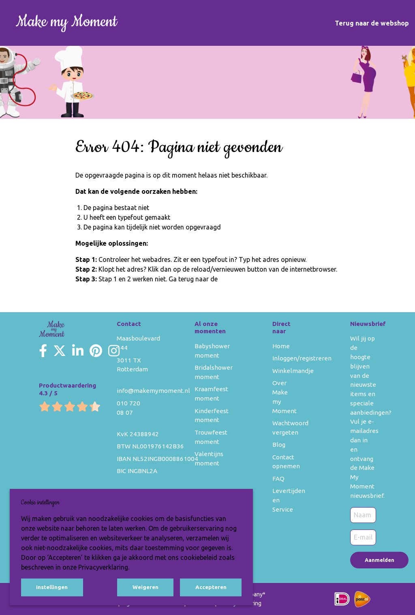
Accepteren (211, 587)
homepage (234, 279)
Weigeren (145, 587)
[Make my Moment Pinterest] (96, 350)
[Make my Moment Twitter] (59, 350)
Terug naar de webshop (372, 23)
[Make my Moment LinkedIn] (77, 350)
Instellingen (52, 587)
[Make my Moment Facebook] (43, 350)
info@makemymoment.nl (153, 390)
